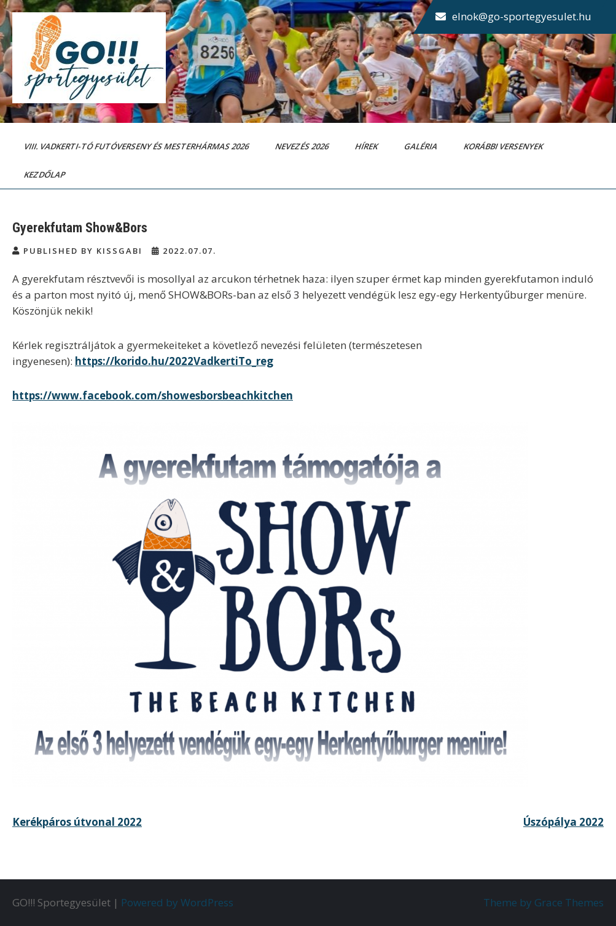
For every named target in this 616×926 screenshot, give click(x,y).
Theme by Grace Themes (543, 902)
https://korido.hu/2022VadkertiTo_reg (174, 361)
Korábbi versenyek (504, 146)
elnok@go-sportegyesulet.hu (521, 16)
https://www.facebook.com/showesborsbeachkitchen (152, 395)
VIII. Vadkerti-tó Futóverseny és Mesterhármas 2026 (137, 146)
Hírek (367, 146)
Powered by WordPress (177, 902)
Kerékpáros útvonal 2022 (77, 822)
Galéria (421, 146)
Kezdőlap (45, 174)
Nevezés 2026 (303, 146)
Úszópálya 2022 (563, 822)
